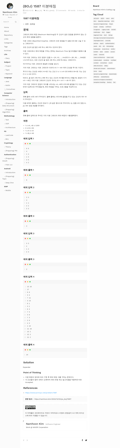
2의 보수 (96, 18)
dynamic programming (100, 74)
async (101, 43)
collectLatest (98, 60)
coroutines (103, 63)
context (96, 63)
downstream (111, 68)
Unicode (107, 40)
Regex (108, 32)
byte (101, 51)
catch (95, 54)
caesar (107, 51)
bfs (100, 46)
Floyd (111, 24)
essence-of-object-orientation (103, 79)
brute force (105, 49)
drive (95, 71)
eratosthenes (105, 77)
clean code (110, 57)
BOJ (95, 21)
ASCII (107, 18)
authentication (109, 43)
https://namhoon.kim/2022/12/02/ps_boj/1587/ (52, 399)
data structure (98, 65)
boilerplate (97, 49)
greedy (52, 10)
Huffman (108, 27)
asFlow (96, 43)
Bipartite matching (103, 21)
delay (106, 65)
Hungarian (97, 29)
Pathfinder (97, 32)
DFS (112, 21)
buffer (113, 49)
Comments (62, 10)
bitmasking (110, 46)
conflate (113, 60)
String (110, 35)
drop (100, 71)
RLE (103, 32)
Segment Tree (98, 35)
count (110, 63)
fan (114, 82)
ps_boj (39, 10)
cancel (112, 51)
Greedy (101, 27)
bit (104, 46)
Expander (26, 367)
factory (109, 82)
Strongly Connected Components (104, 38)
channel (101, 54)
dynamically (112, 74)
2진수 (102, 18)
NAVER (113, 29)
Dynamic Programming (100, 24)
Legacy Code (105, 29)
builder (96, 51)
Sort (105, 35)
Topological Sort (98, 40)
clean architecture (99, 57)
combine (106, 60)
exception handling (99, 82)
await (95, 46)
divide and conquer (99, 68)
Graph (95, 27)
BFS (112, 18)
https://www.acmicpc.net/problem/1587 (41, 393)
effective (96, 77)
